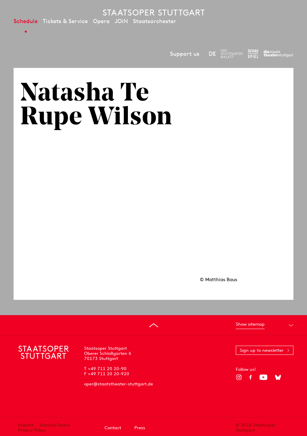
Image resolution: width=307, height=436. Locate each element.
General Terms (55, 425)
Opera (101, 21)
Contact (112, 428)
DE (212, 53)
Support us (184, 53)
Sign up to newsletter (262, 350)
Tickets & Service (65, 21)
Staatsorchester (154, 21)
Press (139, 428)
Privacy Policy (32, 430)
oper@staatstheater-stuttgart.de (118, 384)
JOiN (121, 21)
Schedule (26, 21)
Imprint (25, 425)
